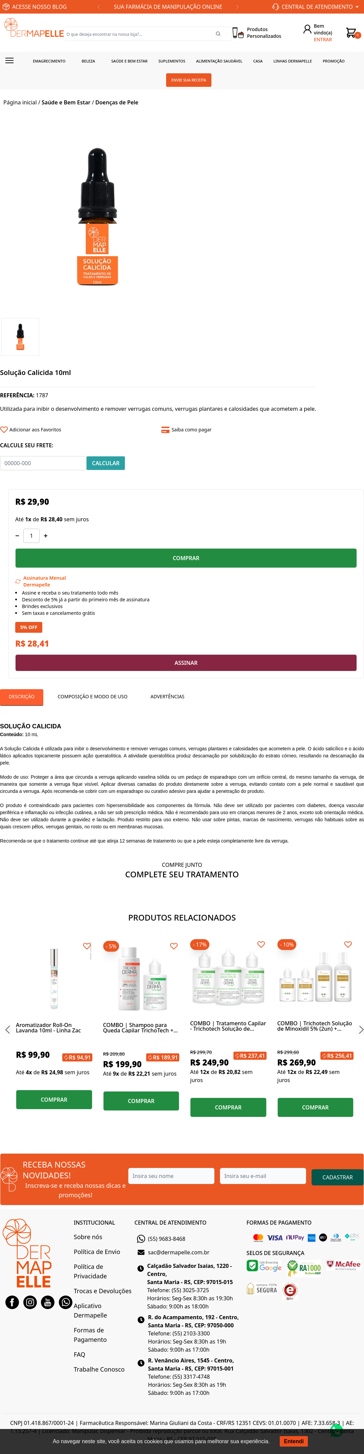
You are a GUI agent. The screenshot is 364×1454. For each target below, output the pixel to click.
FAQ (79, 1354)
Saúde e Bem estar (129, 61)
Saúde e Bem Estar (66, 102)
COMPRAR (186, 558)
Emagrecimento (49, 61)
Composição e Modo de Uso (92, 696)
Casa (258, 61)
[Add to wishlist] (78, 430)
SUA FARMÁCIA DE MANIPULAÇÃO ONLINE (168, 6)
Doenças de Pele (116, 102)
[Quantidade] (31, 536)
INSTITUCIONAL (94, 1222)
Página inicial (20, 102)
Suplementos (171, 61)
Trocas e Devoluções (103, 1291)
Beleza (88, 61)
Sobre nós (88, 1237)
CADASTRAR (337, 1177)
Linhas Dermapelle (292, 61)
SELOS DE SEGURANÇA (275, 1253)
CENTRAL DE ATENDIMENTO (170, 1222)
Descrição (22, 696)
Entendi (294, 1441)
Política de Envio (97, 1252)
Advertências (167, 696)
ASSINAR (186, 663)
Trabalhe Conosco (99, 1369)
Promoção (334, 61)
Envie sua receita (189, 79)
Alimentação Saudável (219, 61)
